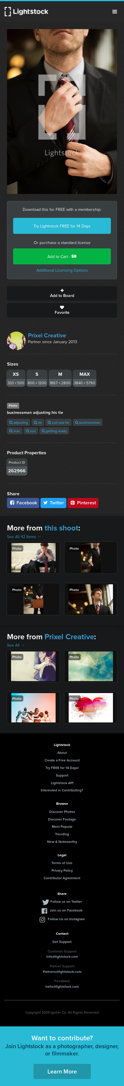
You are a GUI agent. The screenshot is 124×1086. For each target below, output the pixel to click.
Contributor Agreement (62, 877)
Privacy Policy (62, 870)
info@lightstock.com (62, 956)
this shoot (61, 527)
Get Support (62, 941)
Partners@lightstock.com (62, 971)
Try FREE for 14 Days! (62, 767)
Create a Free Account (62, 760)
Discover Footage (62, 819)
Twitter (53, 502)
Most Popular (62, 826)
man (14, 430)
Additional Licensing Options (62, 270)
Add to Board (62, 293)
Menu (114, 11)
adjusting (18, 422)
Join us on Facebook (66, 910)
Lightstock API (62, 782)
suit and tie (58, 422)
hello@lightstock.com (62, 986)
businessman (87, 422)
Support (62, 775)
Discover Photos (62, 811)
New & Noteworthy (62, 841)
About (62, 752)
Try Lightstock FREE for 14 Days (62, 226)
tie (38, 422)
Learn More (62, 1071)
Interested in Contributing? (62, 790)
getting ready (54, 430)
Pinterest (83, 502)
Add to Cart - (62, 256)
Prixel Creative (47, 335)
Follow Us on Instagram (66, 918)
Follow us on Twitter (66, 901)
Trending (62, 834)
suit (31, 430)
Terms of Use (62, 862)
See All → (16, 645)
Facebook (23, 502)
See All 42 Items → (24, 537)
